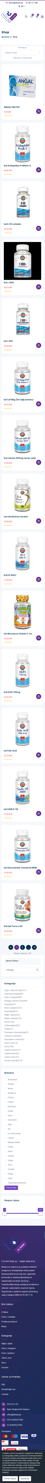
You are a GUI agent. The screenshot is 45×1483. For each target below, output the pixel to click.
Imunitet (10, 1004)
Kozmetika (11, 1011)
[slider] (5, 1214)
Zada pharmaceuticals (17, 1183)
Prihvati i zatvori (10, 1479)
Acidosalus (12, 1079)
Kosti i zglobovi (13, 1008)
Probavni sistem (13, 1036)
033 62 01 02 (9, 1404)
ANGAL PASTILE (12, 107)
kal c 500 (8, 341)
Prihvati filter (11, 1188)
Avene (10, 1088)
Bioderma (12, 1093)
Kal (9, 1129)
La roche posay (14, 1133)
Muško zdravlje (13, 1018)
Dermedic (12, 1106)
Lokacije (4, 1394)
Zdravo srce (11, 1057)
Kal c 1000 (9, 282)
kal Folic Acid (10, 750)
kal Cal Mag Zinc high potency (18, 399)
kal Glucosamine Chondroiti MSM (20, 868)
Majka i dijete (12, 1015)
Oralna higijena (12, 1025)
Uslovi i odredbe (8, 1317)
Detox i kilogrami (13, 997)
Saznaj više (25, 1479)
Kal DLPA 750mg (12, 692)
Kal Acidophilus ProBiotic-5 (17, 165)
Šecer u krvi (11, 1043)
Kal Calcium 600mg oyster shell (20, 458)
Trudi (10, 1165)
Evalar (10, 1111)
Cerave (11, 1097)
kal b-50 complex (12, 224)
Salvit (10, 1151)
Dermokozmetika (13, 994)
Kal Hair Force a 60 (13, 926)
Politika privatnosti (9, 1321)
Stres (8, 1046)
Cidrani (11, 1102)
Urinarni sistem (12, 1050)
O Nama (4, 1312)
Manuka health (14, 1142)
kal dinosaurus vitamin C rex (18, 633)
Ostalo (10, 1147)
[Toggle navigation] (42, 16)
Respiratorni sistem (14, 1039)
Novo (9, 1022)
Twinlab (11, 1169)
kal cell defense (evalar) (16, 516)
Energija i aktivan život (15, 1001)
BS (21, 6)
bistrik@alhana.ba (14, 3)
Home (5, 37)
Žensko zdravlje (13, 1060)
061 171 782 (32, 3)
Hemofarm (12, 1120)
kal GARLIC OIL (11, 809)
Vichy (10, 1178)
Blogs (3, 1326)
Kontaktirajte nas (8, 1389)
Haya (10, 1115)
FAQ (3, 1384)
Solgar (10, 1160)
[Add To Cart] (38, 111)
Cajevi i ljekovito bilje (15, 990)
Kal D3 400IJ (10, 575)
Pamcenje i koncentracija (16, 1032)
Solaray (11, 1156)
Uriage (10, 1174)
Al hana (11, 1084)
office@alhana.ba (11, 1415)
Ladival (11, 1138)
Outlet (8, 1029)
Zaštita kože (11, 1053)
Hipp (10, 1124)
